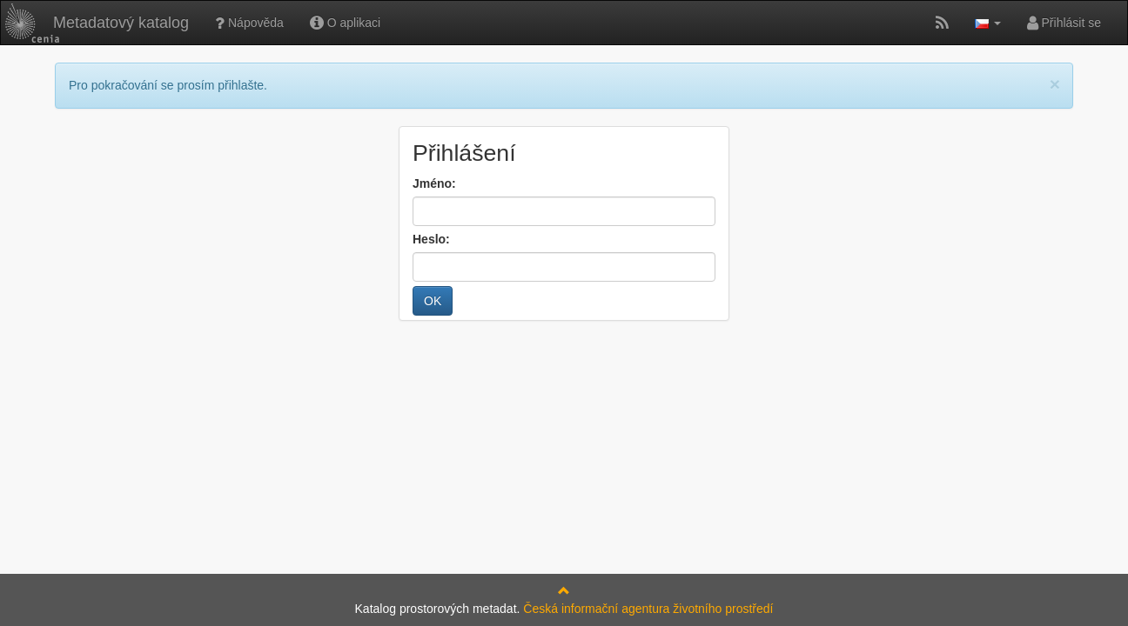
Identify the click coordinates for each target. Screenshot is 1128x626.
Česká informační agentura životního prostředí (648, 609)
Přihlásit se (1064, 23)
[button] (988, 22)
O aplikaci (345, 23)
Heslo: (431, 239)
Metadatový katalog (97, 23)
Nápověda (249, 23)
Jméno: (434, 183)
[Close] (1055, 84)
